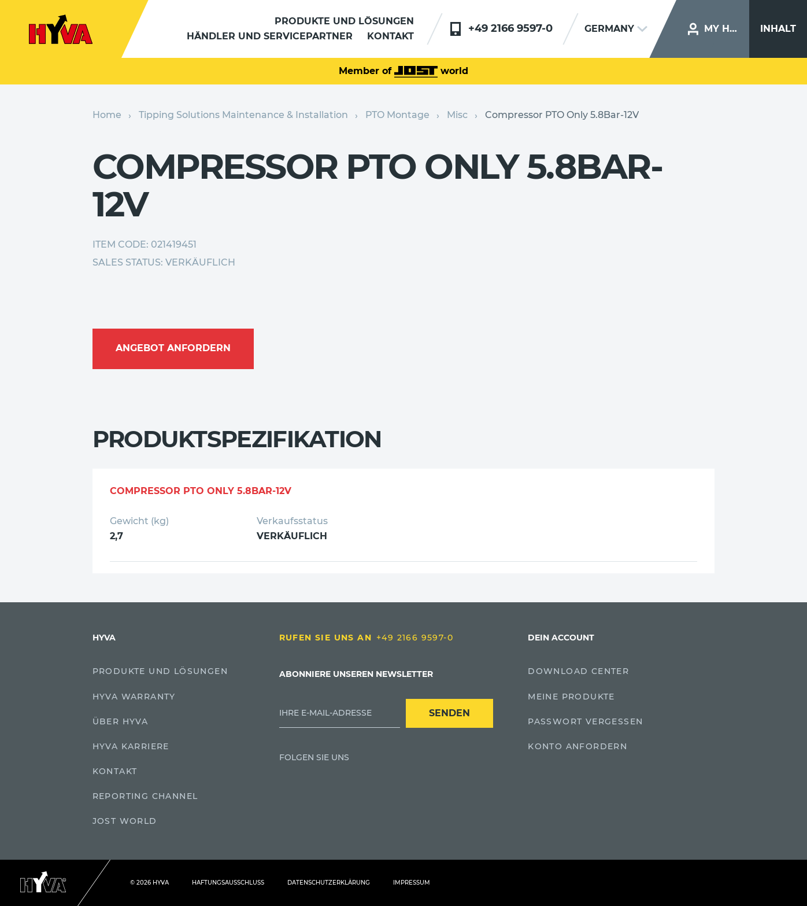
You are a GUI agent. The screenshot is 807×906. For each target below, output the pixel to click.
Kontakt (390, 36)
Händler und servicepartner (270, 36)
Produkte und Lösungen (344, 21)
